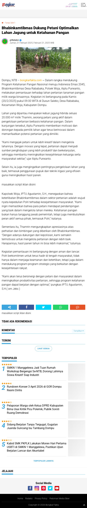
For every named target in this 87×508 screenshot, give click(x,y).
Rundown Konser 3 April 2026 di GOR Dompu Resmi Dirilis (34, 388)
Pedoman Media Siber (59, 498)
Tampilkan (79, 331)
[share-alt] (9, 307)
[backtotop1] (84, 504)
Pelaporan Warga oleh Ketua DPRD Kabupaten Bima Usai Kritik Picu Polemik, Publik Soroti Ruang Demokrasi (35, 409)
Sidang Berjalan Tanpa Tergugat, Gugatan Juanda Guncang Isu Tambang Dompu (32, 426)
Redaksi (28, 498)
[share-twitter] (43, 307)
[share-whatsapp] (60, 307)
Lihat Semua (43, 348)
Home (20, 498)
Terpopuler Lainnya (43, 461)
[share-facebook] (26, 307)
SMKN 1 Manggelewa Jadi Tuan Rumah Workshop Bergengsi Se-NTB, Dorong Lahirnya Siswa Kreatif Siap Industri (35, 371)
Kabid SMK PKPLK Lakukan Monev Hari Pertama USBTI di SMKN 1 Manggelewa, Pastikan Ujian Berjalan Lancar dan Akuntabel (36, 447)
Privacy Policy (41, 498)
